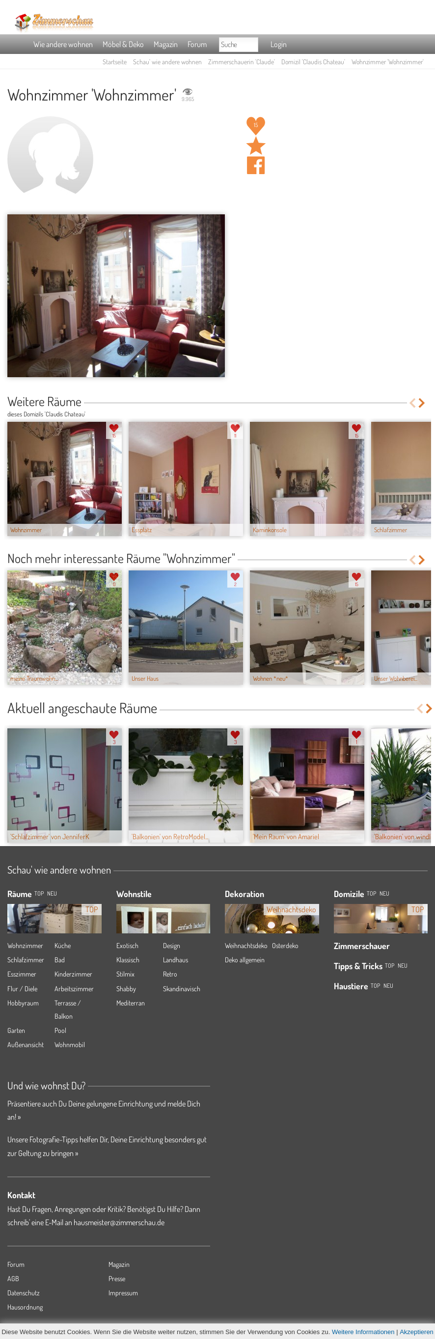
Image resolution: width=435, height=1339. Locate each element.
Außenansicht (25, 1044)
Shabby (126, 988)
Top (371, 893)
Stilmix (125, 974)
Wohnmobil (69, 1044)
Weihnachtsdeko (246, 945)
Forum (197, 44)
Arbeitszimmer (74, 988)
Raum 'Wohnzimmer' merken (256, 145)
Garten (16, 1030)
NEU (52, 893)
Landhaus (175, 959)
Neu (384, 893)
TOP (39, 893)
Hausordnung (25, 1307)
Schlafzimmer (25, 959)
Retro (170, 974)
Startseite (115, 61)
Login (279, 44)
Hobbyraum (23, 1003)
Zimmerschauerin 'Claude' (241, 61)
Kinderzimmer (73, 974)
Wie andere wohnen (63, 44)
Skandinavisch (181, 988)
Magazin (166, 44)
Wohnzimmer (25, 945)
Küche (62, 945)
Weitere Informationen (363, 1332)
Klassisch (127, 959)
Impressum (123, 1292)
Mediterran (130, 1003)
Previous (412, 403)
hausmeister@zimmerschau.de (119, 1222)
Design (171, 945)
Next (422, 403)
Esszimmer (21, 974)
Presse (117, 1278)
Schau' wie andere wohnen (167, 61)
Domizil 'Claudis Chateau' (313, 61)
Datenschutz (23, 1292)
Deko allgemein (245, 959)
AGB (13, 1278)
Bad (59, 959)
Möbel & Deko (123, 44)
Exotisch (127, 945)
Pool (60, 1030)
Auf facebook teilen (256, 165)
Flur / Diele (22, 988)
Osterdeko (285, 945)
